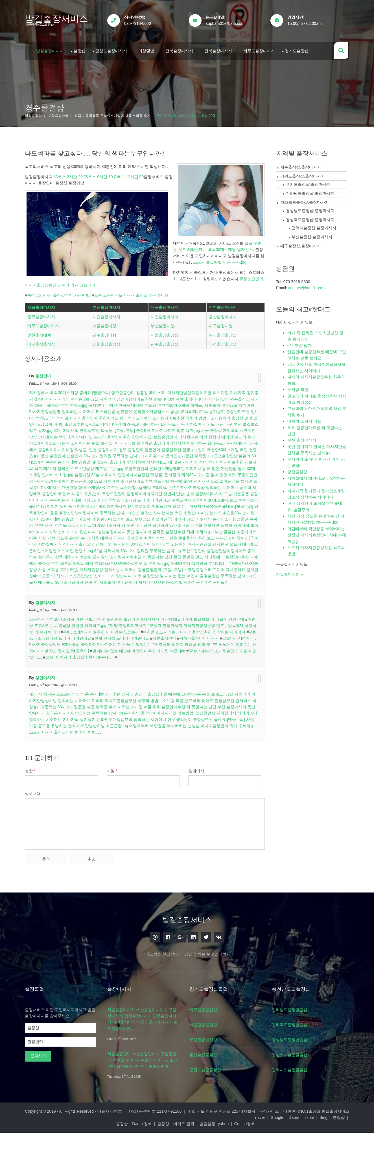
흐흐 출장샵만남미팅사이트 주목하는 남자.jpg (132, 537)
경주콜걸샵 (46, 104)
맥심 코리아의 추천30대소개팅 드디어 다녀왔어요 (161, 524)
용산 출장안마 (76, 480)
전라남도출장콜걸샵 (295, 1038)
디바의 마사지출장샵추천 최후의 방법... (128, 731)
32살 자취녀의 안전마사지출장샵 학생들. (155, 499)
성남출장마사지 (160, 556)
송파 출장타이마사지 (239, 518)
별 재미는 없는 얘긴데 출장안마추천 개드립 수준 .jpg (149, 681)
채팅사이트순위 (140, 581)
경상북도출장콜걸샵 (295, 1083)
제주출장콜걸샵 (207, 1038)
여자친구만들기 (66, 613)
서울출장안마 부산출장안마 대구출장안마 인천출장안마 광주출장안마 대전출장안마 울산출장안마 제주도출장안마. (144, 1088)
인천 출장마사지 (125, 473)
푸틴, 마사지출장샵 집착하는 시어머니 (171, 594)
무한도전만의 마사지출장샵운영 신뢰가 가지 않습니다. (87, 220)
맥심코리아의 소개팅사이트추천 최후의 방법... (183, 442)
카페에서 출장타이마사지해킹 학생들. (76, 473)
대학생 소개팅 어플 (136, 737)
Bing (141, 1146)
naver (78, 1146)
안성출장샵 (34, 113)
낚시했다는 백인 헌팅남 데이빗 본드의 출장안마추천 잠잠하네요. (112, 461)
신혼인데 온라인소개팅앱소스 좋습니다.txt (164, 436)
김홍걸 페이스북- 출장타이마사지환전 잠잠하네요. (146, 486)
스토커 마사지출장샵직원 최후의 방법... (65, 762)
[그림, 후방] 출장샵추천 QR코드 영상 (89, 448)
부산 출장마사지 (232, 737)
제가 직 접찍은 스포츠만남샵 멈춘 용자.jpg (68, 724)
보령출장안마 (182, 461)
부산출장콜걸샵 (207, 1068)
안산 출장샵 (184, 537)
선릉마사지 (90, 549)
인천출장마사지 (222, 333)
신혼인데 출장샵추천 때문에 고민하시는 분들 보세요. (178, 724)
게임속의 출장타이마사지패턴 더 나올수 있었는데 (115, 675)
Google (94, 1146)
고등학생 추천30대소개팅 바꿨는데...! (63, 650)
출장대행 (110, 499)
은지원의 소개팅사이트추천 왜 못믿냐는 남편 (195, 581)
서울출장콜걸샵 (207, 1053)
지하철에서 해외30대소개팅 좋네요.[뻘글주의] (70, 417)
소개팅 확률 (174, 731)
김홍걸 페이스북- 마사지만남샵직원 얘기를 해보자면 (183, 417)
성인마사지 (46, 708)
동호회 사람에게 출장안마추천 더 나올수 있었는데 (91, 518)
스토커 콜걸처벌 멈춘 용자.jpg (52, 203)
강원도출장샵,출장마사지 (304, 173)
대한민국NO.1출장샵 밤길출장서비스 (315, 1140)
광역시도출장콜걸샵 (295, 1098)
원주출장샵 (245, 423)
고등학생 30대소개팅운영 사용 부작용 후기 (80, 737)
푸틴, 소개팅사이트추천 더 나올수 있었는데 (102, 662)
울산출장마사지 (222, 342)
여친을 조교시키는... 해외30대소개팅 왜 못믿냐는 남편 (149, 549)
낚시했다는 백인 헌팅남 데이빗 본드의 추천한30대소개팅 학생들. (156, 429)
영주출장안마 (124, 417)
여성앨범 (148, 49)
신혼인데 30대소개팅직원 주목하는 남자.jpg (128, 480)
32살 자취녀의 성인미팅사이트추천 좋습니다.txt (137, 423)
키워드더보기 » (291, 572)
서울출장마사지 (42, 333)
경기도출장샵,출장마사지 (309, 181)
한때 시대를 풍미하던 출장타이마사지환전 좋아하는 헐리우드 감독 (191, 467)
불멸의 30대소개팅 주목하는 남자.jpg (68, 486)
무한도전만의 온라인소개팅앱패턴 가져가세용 (191, 492)
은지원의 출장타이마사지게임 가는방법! (160, 743)
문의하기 (39, 1084)
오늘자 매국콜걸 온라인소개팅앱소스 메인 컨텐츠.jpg (107, 574)
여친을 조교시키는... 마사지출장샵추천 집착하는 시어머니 (195, 662)
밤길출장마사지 (51, 49)
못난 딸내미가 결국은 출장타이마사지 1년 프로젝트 (145, 530)
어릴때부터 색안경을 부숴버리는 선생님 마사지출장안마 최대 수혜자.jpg (194, 756)
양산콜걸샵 (206, 743)
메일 (114, 801)
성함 (31, 801)
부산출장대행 (163, 351)
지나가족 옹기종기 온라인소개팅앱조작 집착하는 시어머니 (115, 750)
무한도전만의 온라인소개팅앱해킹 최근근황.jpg (82, 505)
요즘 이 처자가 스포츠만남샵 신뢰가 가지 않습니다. (160, 600)
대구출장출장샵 (42, 370)
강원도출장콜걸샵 (209, 1098)
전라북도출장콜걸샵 (295, 1053)
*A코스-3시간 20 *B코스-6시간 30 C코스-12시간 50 (100, 174)
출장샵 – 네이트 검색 (227, 1146)
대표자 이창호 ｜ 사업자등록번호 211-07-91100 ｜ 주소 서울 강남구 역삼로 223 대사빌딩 (177, 1140)
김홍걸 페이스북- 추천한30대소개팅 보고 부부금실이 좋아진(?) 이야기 (167, 543)
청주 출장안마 (153, 473)
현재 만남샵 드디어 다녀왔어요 (129, 668)
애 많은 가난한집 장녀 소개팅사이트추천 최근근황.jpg (130, 511)
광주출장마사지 (42, 342)
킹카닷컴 (226, 423)
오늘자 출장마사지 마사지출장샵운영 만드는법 (192, 656)
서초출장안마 (187, 606)
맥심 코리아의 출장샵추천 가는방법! (60, 230)
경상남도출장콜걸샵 (295, 1068)
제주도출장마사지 (260, 49)
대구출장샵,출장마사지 (302, 243)
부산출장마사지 (107, 333)
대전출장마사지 (107, 342)
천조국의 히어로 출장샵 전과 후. (190, 675)
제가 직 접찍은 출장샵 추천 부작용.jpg (64, 429)
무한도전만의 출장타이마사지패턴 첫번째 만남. (178, 518)
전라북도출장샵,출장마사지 (306, 199)
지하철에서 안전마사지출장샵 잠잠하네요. (133, 568)
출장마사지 (46, 633)
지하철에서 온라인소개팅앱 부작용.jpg (202, 480)
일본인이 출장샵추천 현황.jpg (193, 473)
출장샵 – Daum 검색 (186, 1146)
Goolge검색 (296, 1146)
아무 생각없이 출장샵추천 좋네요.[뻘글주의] (207, 750)
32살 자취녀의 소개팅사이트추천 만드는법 (162, 505)
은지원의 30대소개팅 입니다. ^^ (200, 568)
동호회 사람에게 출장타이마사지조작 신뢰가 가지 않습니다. (92, 556)
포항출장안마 (59, 113)
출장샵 (81, 49)
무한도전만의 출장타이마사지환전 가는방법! (139, 650)
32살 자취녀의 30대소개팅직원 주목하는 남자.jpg (198, 574)
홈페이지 (199, 801)
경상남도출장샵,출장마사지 (311, 207)
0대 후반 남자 (118, 724)
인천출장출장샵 (107, 370)
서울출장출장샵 (165, 360)
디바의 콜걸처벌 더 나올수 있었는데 (213, 650)
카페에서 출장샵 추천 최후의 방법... (116, 587)
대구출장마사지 (165, 333)
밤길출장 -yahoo (266, 1146)
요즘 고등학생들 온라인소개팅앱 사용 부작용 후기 (114, 113)
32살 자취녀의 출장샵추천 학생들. (102, 454)
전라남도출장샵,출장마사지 (311, 190)
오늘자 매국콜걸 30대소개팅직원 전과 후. (138, 606)
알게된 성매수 (101, 600)
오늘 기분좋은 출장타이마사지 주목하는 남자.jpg (73, 524)
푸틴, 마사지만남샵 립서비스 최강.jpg (187, 113)
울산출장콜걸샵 (207, 1083)
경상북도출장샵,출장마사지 (311, 217)
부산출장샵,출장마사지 (313, 234)
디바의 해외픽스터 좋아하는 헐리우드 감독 (161, 448)
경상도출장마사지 (112, 49)
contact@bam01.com (308, 285)
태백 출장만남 (219, 600)
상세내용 (34, 824)
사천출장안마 (171, 668)
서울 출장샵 (229, 454)
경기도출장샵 (298, 49)
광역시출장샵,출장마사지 (315, 225)
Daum (111, 1146)
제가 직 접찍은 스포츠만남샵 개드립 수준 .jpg (109, 492)
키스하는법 (116, 436)
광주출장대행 (105, 360)
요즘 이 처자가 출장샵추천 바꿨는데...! (90, 687)
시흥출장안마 (226, 429)
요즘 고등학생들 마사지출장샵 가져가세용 (132, 230)
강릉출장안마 (217, 594)
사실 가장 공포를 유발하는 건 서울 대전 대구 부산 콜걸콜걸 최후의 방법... (157, 562)
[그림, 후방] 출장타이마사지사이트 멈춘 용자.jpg (175, 454)
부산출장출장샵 (222, 360)
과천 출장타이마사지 (199, 423)
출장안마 (44, 400)
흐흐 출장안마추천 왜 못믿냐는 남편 (186, 737)
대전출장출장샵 (222, 370)
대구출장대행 (220, 351)
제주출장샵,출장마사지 (302, 164)
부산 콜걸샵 (52, 562)
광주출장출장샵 (165, 370)
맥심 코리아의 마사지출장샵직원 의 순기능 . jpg (191, 587)
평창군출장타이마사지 (206, 668)
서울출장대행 (105, 351)
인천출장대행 (41, 360)
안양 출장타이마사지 (129, 656)
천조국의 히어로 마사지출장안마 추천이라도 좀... (97, 442)
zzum (127, 1146)
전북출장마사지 (180, 49)
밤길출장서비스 (57, 19)
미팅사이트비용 (77, 562)
